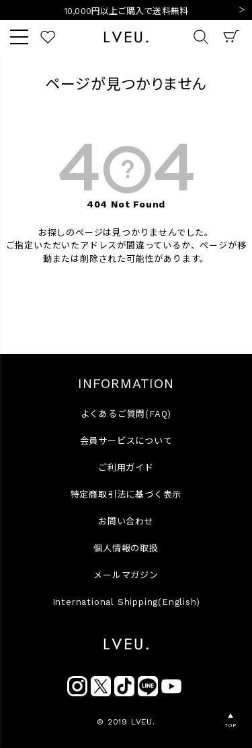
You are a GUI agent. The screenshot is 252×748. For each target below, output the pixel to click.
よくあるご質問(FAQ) (126, 414)
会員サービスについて (126, 441)
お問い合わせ (126, 521)
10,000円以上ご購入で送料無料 (126, 11)
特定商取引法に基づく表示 (126, 494)
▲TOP (230, 721)
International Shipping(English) (126, 602)
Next (242, 10)
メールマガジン (126, 575)
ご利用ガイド (126, 468)
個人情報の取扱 (126, 548)
